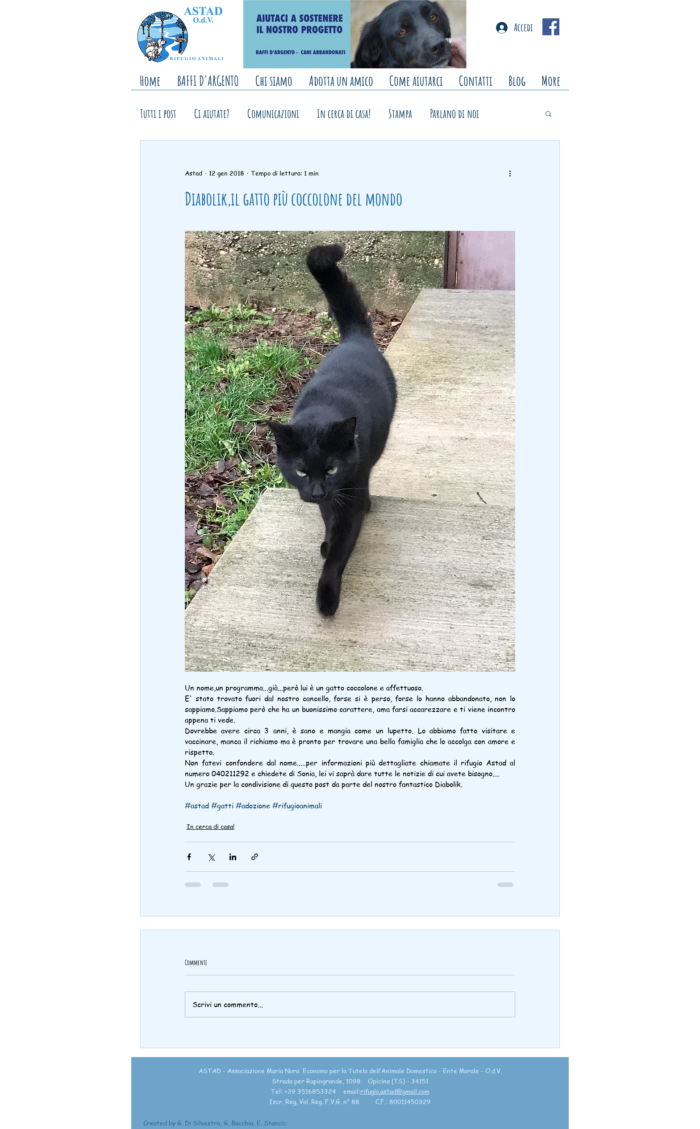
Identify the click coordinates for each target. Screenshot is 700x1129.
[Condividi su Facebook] (189, 857)
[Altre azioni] (509, 172)
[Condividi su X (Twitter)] (211, 857)
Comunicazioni (273, 113)
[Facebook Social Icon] (550, 26)
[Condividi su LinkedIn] (233, 857)
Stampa (400, 113)
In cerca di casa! (344, 113)
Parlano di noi (454, 113)
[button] (548, 113)
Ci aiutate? (211, 113)
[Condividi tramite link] (254, 857)
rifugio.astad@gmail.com (394, 1091)
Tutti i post (158, 113)
